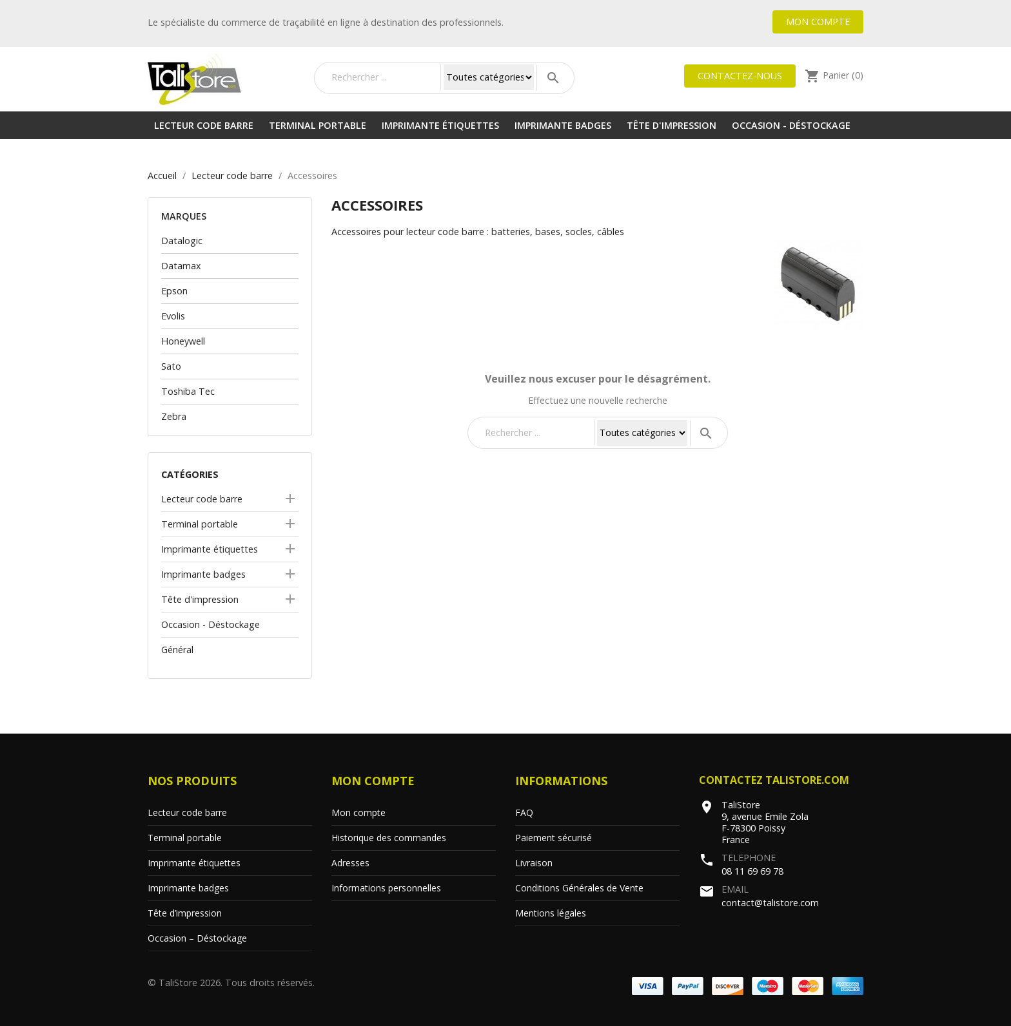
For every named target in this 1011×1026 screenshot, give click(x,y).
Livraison (534, 863)
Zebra (173, 416)
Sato (171, 366)
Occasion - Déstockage (791, 125)
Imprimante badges (563, 125)
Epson (174, 291)
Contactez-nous (740, 76)
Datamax (181, 266)
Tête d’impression (185, 913)
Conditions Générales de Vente (579, 888)
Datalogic (181, 240)
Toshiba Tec (188, 391)
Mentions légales (550, 913)
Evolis (173, 316)
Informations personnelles (386, 888)
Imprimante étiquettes (440, 125)
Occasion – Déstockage (197, 938)
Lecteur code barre (203, 125)
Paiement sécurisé (553, 837)
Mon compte (818, 21)
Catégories (190, 474)
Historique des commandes (388, 837)
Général (177, 649)
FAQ (524, 812)
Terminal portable (317, 125)
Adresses (350, 863)
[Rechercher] (383, 77)
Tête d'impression (671, 125)
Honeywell (183, 341)
